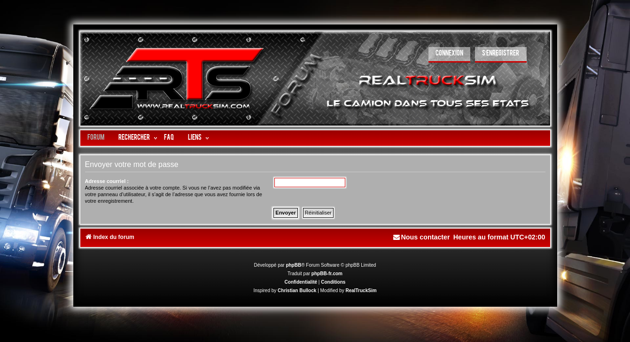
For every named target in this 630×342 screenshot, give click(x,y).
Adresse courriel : (107, 181)
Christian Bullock (297, 290)
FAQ (169, 138)
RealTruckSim (360, 290)
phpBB (293, 265)
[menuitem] (449, 55)
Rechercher (134, 138)
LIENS (195, 138)
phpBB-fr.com (326, 273)
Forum (95, 138)
